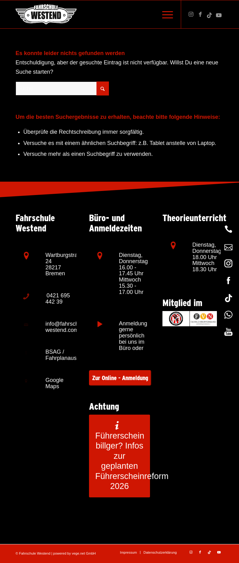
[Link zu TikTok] (209, 14)
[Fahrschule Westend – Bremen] (46, 14)
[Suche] (62, 88)
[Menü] (164, 14)
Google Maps (54, 383)
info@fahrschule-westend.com (66, 327)
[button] (13, 549)
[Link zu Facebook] (200, 14)
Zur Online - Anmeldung (120, 378)
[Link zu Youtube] (218, 14)
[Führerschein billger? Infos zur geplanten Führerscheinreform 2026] (119, 456)
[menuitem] (164, 14)
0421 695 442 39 (57, 298)
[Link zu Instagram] (190, 14)
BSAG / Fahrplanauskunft (67, 355)
